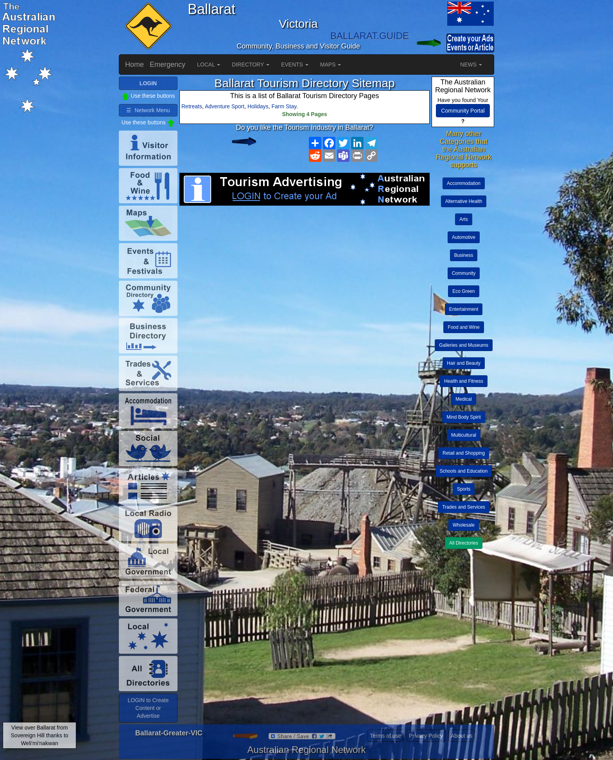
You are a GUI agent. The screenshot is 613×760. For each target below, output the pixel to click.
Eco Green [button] (463, 291)
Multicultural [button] (463, 435)
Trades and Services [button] (463, 507)
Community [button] (464, 273)
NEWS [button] (471, 64)
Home (134, 64)
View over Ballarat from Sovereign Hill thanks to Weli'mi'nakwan (39, 735)
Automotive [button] (463, 237)
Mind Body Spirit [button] (463, 417)
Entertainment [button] (464, 309)
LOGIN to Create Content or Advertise (147, 708)
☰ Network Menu (148, 110)
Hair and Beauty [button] (463, 363)
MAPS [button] (330, 64)
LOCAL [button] (208, 64)
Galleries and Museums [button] (463, 345)
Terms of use (385, 736)
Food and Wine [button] (463, 327)
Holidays (258, 106)
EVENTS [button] (294, 64)
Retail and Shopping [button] (464, 453)
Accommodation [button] (463, 183)
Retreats (191, 106)
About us (461, 736)
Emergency (167, 64)
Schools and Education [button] (464, 471)
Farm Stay (283, 106)
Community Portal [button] (462, 111)
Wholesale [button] (464, 525)
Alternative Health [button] (463, 201)
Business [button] (463, 255)
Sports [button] (464, 489)
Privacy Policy (426, 736)
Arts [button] (463, 219)
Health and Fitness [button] (463, 381)
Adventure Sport (224, 106)
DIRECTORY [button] (250, 64)
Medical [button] (463, 399)
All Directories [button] (463, 543)
